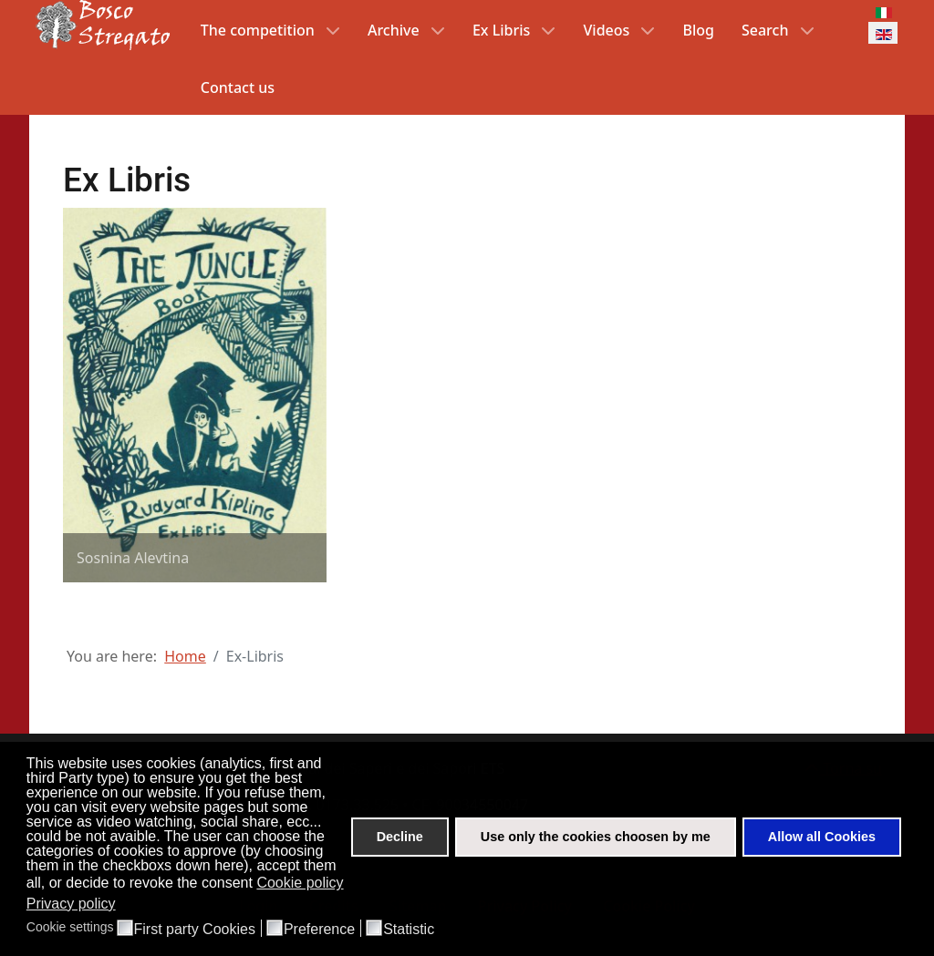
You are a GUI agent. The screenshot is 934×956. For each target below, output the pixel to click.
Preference (319, 929)
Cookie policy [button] (299, 882)
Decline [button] (400, 836)
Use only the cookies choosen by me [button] (596, 836)
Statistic (408, 929)
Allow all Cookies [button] (822, 836)
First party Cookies (194, 929)
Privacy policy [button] (71, 903)
